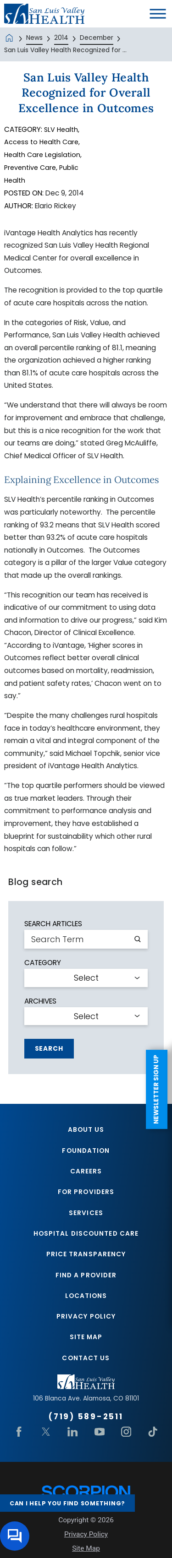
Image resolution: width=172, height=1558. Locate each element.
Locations (86, 1301)
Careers (86, 1173)
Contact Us (86, 1366)
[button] (158, 14)
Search (49, 1048)
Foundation (86, 1151)
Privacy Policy (86, 1323)
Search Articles (53, 923)
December (96, 37)
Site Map (86, 1344)
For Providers (86, 1194)
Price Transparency (86, 1258)
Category (42, 962)
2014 (61, 37)
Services (86, 1215)
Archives (40, 1001)
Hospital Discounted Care (86, 1237)
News (34, 37)
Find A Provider (86, 1280)
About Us (86, 1130)
